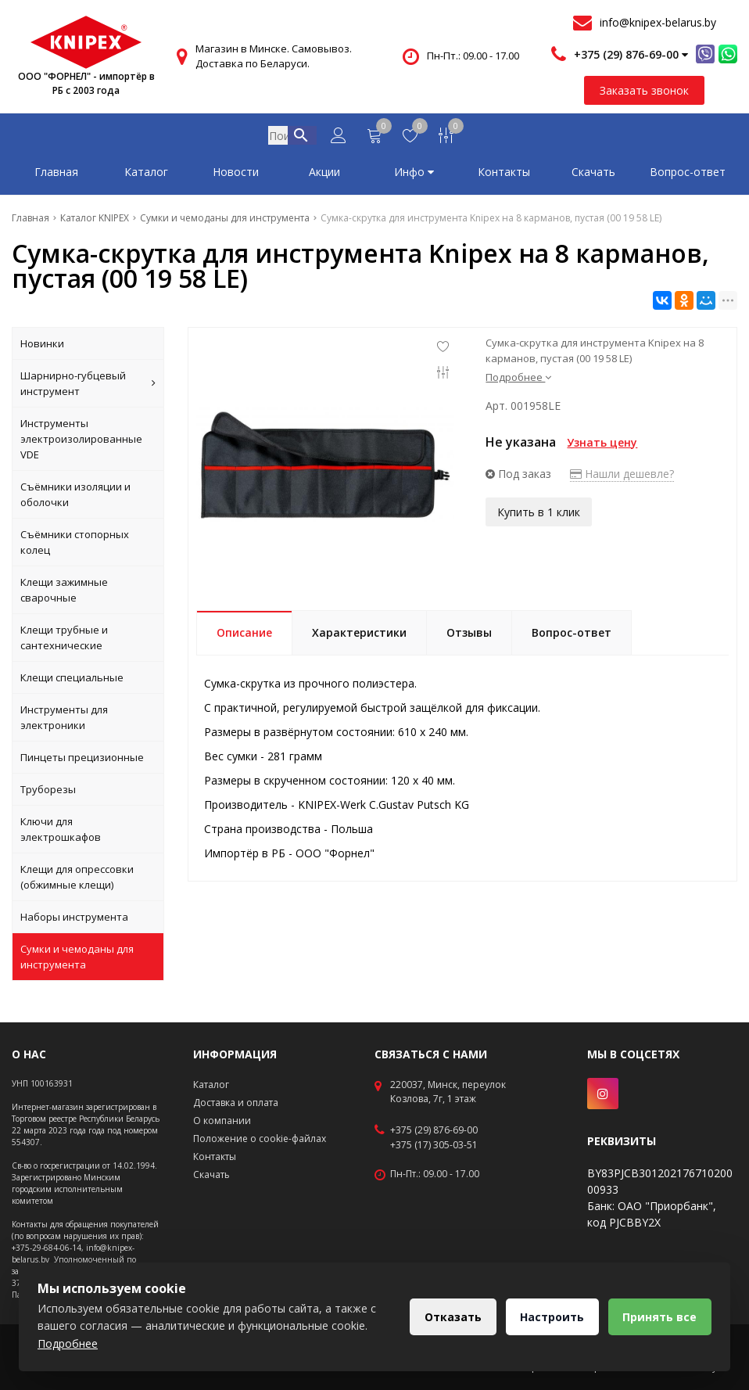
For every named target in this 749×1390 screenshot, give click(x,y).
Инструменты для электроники (64, 720)
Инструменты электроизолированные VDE (81, 442)
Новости (236, 174)
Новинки (42, 346)
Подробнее (518, 380)
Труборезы (48, 792)
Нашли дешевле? (622, 476)
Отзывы (469, 635)
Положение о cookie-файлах (259, 1138)
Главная (56, 174)
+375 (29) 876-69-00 (434, 1130)
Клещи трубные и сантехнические (64, 640)
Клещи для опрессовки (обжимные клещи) (77, 880)
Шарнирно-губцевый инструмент (88, 386)
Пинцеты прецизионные (82, 760)
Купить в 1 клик (538, 515)
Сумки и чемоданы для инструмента (77, 960)
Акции (324, 174)
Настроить (551, 1316)
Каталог (146, 174)
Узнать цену (602, 445)
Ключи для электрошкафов (60, 832)
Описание (244, 635)
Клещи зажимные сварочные (64, 593)
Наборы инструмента (74, 920)
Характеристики (359, 635)
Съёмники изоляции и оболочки (75, 497)
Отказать (451, 1316)
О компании (222, 1120)
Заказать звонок (644, 90)
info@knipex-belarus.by (658, 22)
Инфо (414, 174)
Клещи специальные (72, 680)
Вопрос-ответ (688, 174)
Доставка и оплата (235, 1102)
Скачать (593, 174)
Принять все (659, 1316)
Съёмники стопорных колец (74, 545)
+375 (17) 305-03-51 (434, 1145)
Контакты (504, 174)
